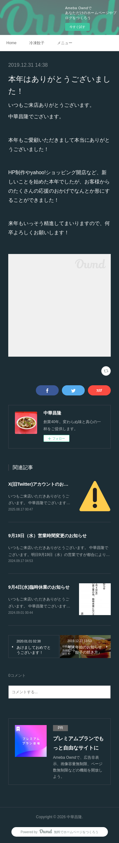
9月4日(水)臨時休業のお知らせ (38, 587)
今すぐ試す (77, 27)
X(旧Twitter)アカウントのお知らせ (42, 484)
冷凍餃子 (36, 43)
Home (11, 43)
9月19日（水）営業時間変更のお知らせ (47, 535)
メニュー (64, 43)
